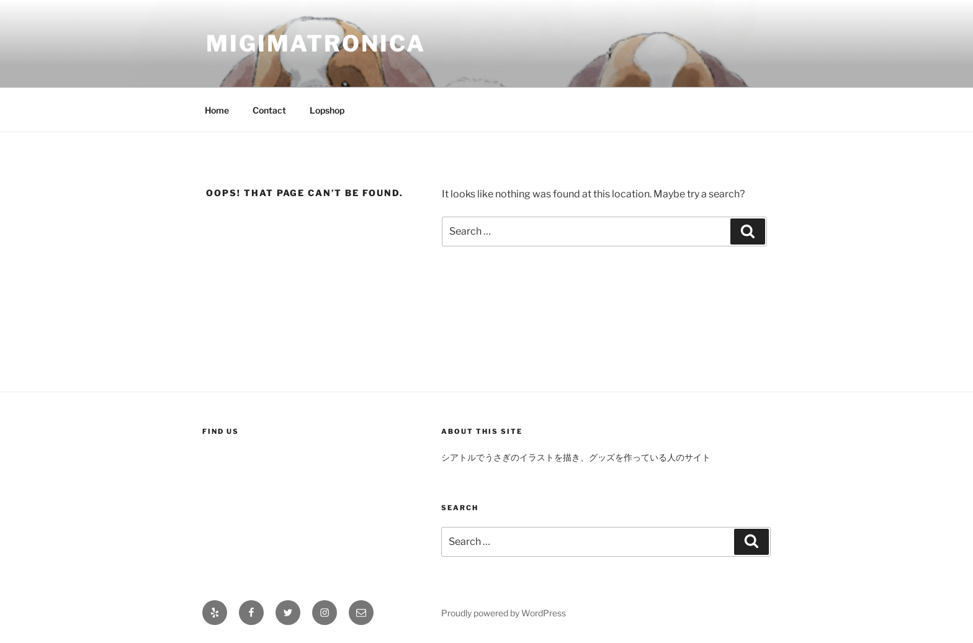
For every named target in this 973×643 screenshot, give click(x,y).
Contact (269, 110)
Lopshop (327, 110)
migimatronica (315, 43)
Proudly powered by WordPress (503, 613)
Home (217, 110)
